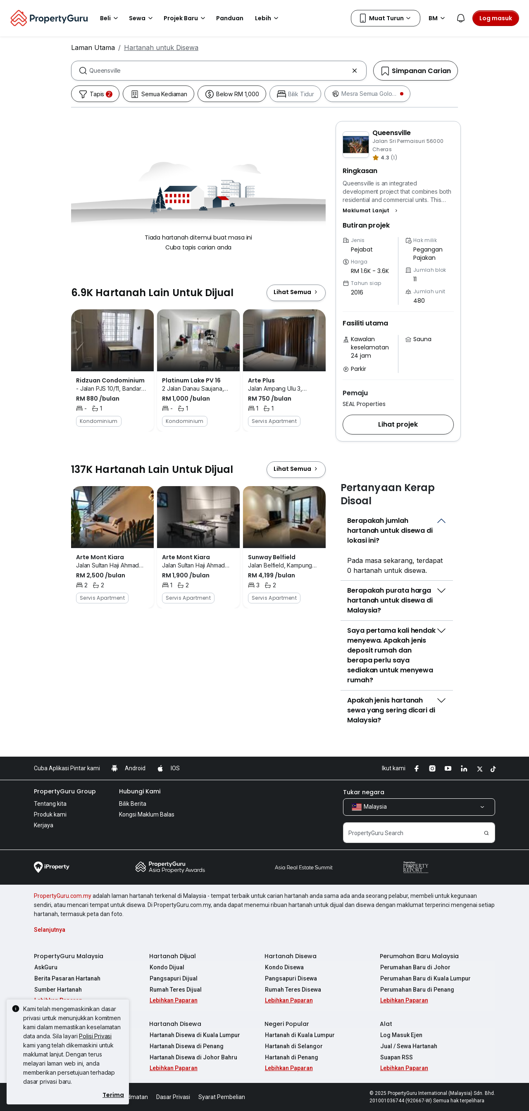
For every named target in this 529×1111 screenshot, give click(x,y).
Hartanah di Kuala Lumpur (299, 1035)
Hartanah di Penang (291, 1057)
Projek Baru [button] (186, 18)
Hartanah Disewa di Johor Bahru (193, 1057)
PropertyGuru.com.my (62, 896)
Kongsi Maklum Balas (146, 814)
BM (438, 18)
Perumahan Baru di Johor (415, 967)
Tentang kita (50, 803)
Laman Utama (93, 47)
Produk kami (50, 814)
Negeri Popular (286, 1024)
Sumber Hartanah (57, 989)
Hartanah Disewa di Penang (186, 1046)
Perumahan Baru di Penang (417, 989)
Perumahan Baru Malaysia (419, 956)
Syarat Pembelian (221, 1097)
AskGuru (45, 967)
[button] (371, 210)
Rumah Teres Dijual (175, 989)
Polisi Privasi (95, 1036)
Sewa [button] (142, 18)
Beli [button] (110, 18)
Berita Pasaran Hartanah (67, 978)
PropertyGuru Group (65, 791)
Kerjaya (43, 825)
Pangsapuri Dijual (173, 978)
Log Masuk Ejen (401, 1035)
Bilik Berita (132, 803)
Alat (386, 1024)
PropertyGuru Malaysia (68, 956)
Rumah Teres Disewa (292, 989)
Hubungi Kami (139, 791)
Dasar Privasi (173, 1097)
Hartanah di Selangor (293, 1046)
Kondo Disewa (283, 967)
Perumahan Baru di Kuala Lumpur (425, 978)
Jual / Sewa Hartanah (408, 1046)
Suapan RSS (396, 1057)
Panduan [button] (229, 18)
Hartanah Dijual (172, 956)
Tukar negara (363, 792)
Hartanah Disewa (290, 956)
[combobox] (218, 71)
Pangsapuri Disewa (290, 978)
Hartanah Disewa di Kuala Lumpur (194, 1035)
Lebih (268, 18)
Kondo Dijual (166, 967)
